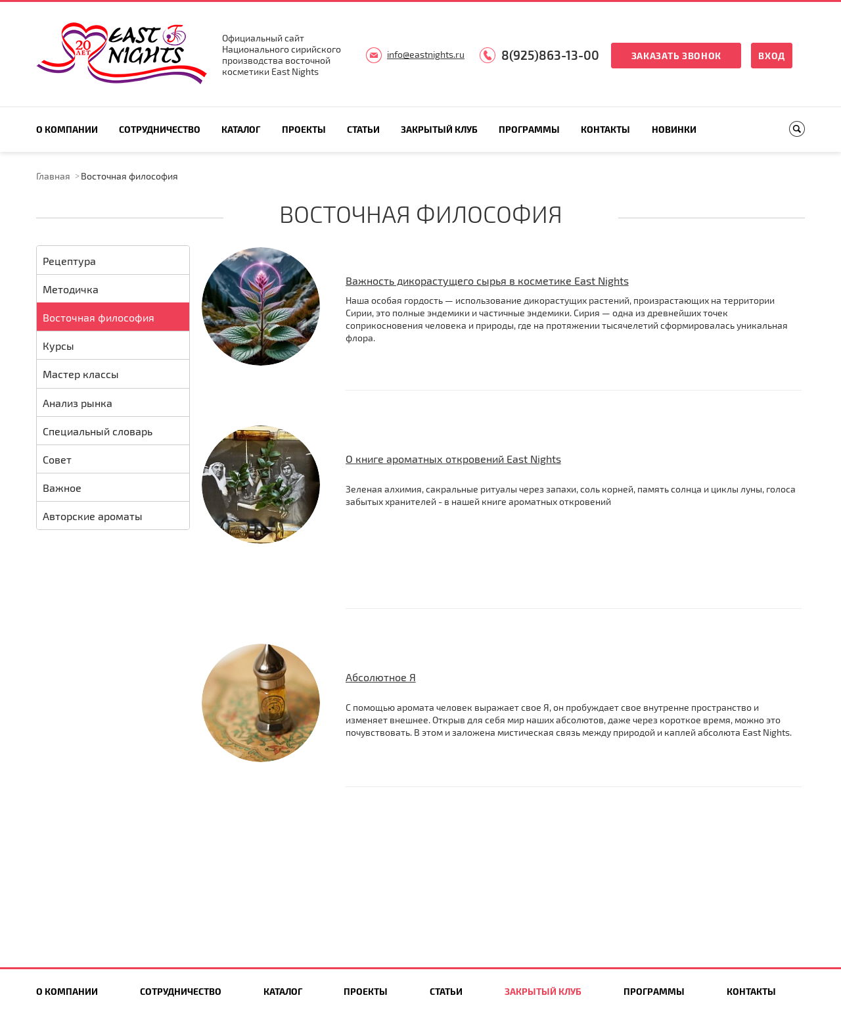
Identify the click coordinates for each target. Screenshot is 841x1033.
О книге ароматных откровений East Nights (453, 458)
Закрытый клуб (439, 129)
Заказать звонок (676, 55)
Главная (53, 175)
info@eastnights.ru (426, 54)
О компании (67, 129)
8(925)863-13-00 (550, 54)
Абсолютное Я (381, 677)
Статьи (363, 129)
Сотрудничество (159, 129)
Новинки (674, 129)
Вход (771, 55)
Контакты (605, 129)
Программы (529, 129)
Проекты (304, 129)
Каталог (240, 129)
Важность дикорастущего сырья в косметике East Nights (487, 280)
